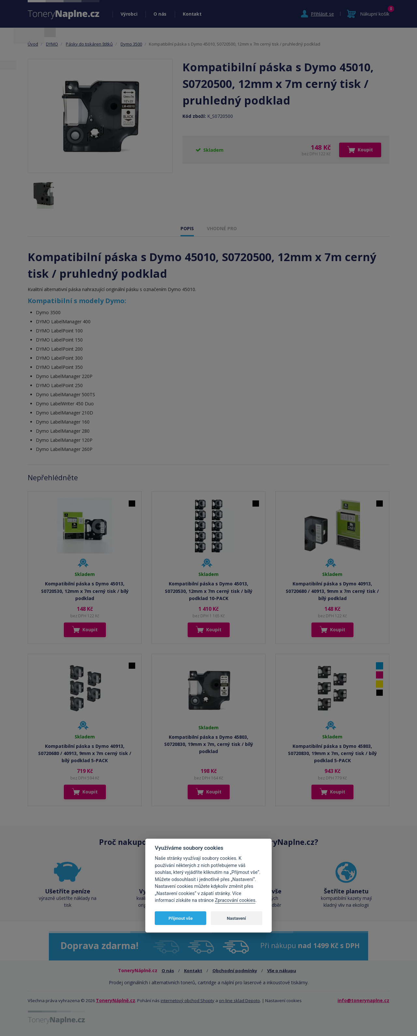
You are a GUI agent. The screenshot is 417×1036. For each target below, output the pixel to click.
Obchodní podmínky (234, 970)
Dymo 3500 (131, 44)
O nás (159, 14)
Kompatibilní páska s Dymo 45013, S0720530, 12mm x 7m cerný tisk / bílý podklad (85, 591)
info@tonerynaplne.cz (363, 1000)
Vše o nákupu (281, 970)
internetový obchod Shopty (187, 1000)
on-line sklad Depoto (239, 1000)
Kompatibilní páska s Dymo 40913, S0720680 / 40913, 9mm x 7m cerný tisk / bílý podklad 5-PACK (84, 753)
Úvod (33, 44)
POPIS (187, 228)
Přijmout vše (180, 918)
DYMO (52, 44)
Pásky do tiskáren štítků (89, 44)
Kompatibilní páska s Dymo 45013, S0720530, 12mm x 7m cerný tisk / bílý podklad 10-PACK (208, 591)
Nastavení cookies (283, 1000)
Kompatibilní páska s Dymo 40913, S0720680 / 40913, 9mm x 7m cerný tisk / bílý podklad (332, 591)
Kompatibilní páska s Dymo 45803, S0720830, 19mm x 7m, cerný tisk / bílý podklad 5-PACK (332, 753)
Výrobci (129, 14)
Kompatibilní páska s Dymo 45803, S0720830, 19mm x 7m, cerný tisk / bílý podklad (208, 744)
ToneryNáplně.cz (115, 1000)
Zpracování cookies (235, 900)
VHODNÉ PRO (222, 228)
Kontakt (192, 14)
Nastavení (236, 918)
